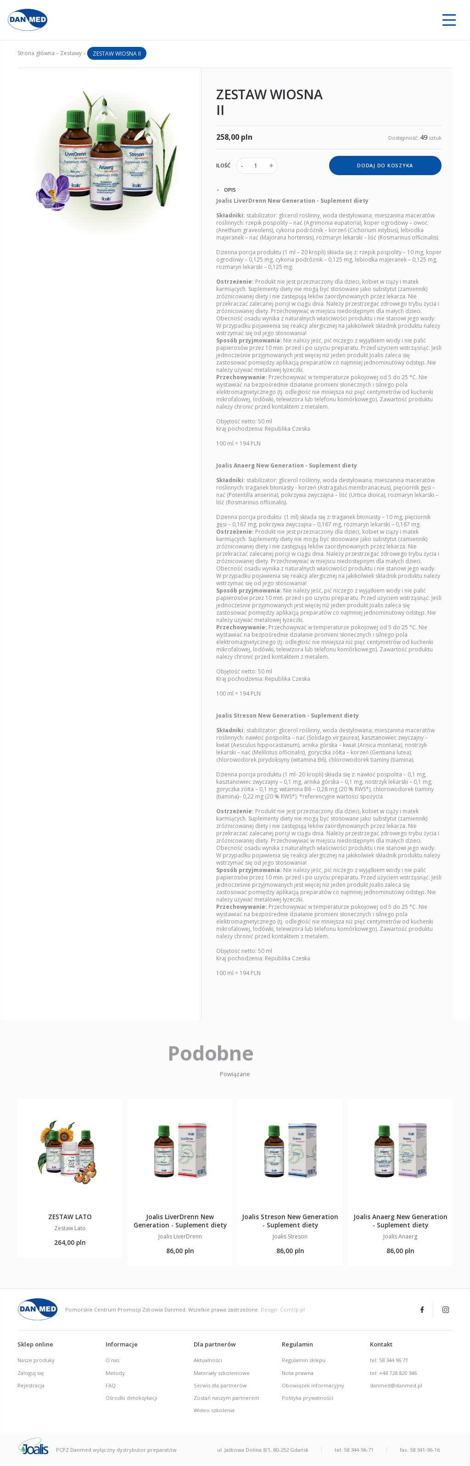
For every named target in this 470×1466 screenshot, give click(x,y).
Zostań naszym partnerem (226, 1398)
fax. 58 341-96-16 (420, 1450)
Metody (115, 1373)
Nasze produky (36, 1361)
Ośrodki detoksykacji (131, 1398)
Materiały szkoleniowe (222, 1373)
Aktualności (208, 1361)
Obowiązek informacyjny (313, 1385)
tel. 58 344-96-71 (354, 1450)
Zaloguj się (30, 1373)
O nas (112, 1361)
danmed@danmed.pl (396, 1385)
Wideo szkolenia (214, 1410)
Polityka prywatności (307, 1398)
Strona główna (36, 53)
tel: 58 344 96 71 (389, 1361)
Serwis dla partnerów (220, 1385)
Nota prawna (297, 1373)
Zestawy (71, 53)
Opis (226, 190)
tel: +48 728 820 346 (393, 1373)
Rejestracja (31, 1385)
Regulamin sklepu (303, 1361)
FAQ (111, 1385)
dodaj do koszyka (385, 165)
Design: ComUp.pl (283, 1309)
